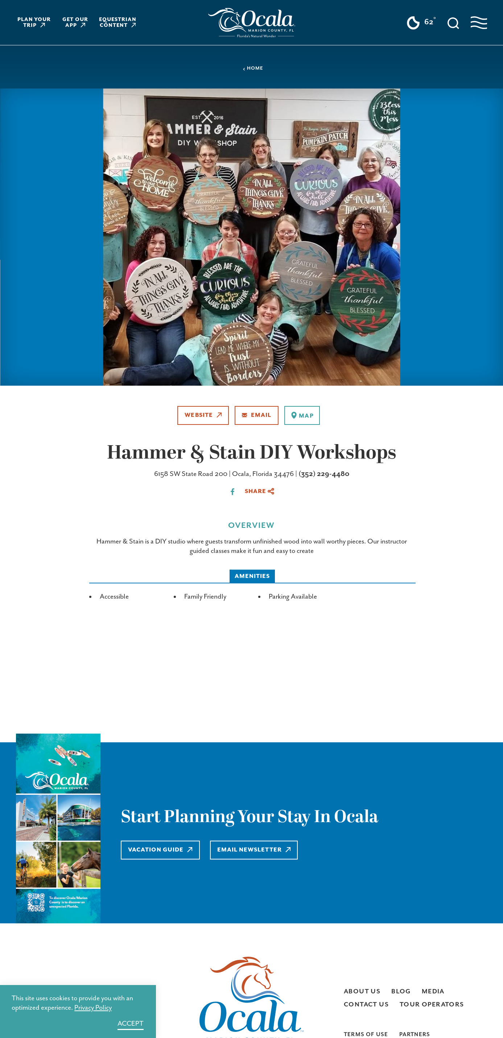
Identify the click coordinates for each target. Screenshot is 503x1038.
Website (203, 415)
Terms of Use (366, 1034)
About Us (362, 991)
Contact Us (366, 1004)
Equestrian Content (117, 22)
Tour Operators (432, 1004)
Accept (130, 1023)
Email (256, 415)
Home (253, 68)
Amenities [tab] (252, 576)
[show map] (301, 415)
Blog (401, 991)
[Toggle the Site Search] (453, 22)
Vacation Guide (160, 849)
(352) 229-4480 (323, 474)
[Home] (251, 22)
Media (433, 991)
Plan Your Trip (34, 22)
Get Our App (75, 22)
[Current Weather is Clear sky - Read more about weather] (421, 23)
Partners (414, 1034)
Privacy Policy (93, 1008)
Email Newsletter (254, 849)
